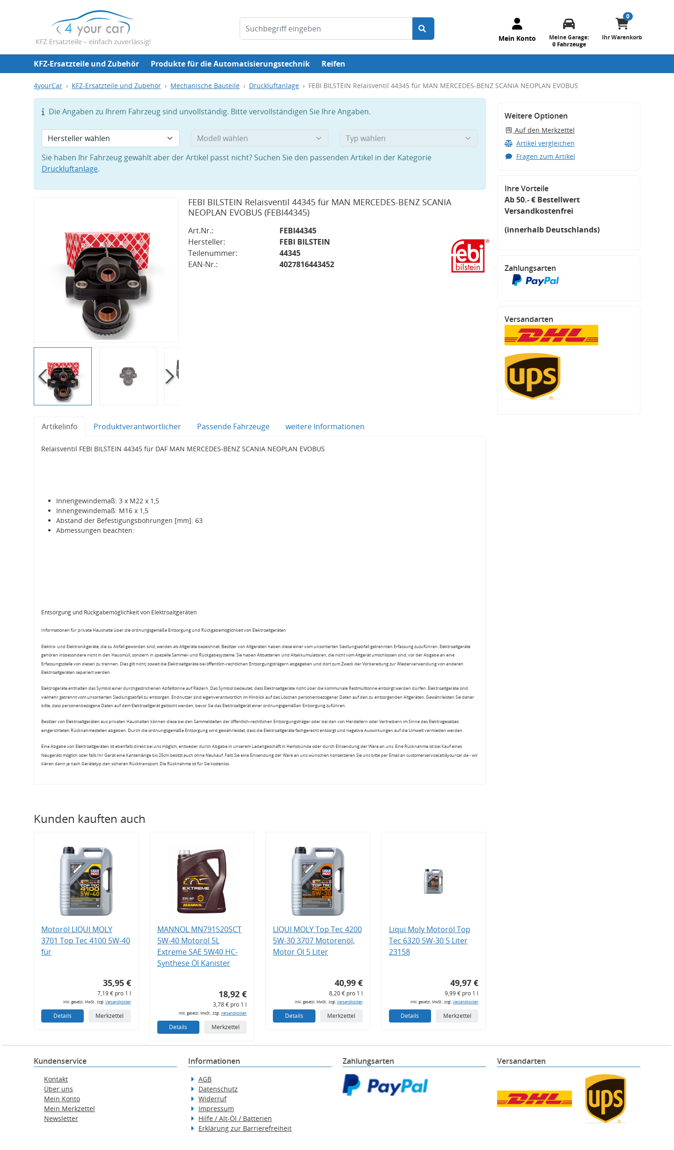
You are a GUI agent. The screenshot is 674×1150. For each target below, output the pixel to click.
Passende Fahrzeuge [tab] (233, 426)
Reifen (333, 64)
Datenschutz (218, 1088)
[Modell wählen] (260, 138)
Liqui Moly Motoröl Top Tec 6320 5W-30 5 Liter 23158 (429, 940)
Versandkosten (118, 1001)
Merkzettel (109, 1016)
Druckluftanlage (274, 85)
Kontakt (56, 1079)
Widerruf (212, 1098)
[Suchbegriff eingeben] (326, 28)
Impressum (216, 1108)
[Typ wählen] (409, 138)
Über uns (58, 1088)
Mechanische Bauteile (205, 85)
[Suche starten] (423, 28)
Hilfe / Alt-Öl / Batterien (235, 1118)
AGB (205, 1079)
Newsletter (61, 1118)
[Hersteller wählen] (111, 138)
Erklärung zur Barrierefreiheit (245, 1128)
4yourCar (48, 85)
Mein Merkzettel (69, 1108)
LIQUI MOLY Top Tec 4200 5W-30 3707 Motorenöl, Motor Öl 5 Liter (317, 940)
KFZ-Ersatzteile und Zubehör (86, 64)
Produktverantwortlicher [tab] (137, 426)
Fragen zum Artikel (540, 156)
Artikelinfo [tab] (60, 426)
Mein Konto (62, 1098)
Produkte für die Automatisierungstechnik (230, 64)
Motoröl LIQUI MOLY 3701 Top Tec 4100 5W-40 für (85, 940)
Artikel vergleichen (540, 143)
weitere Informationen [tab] (325, 426)
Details (62, 1016)
